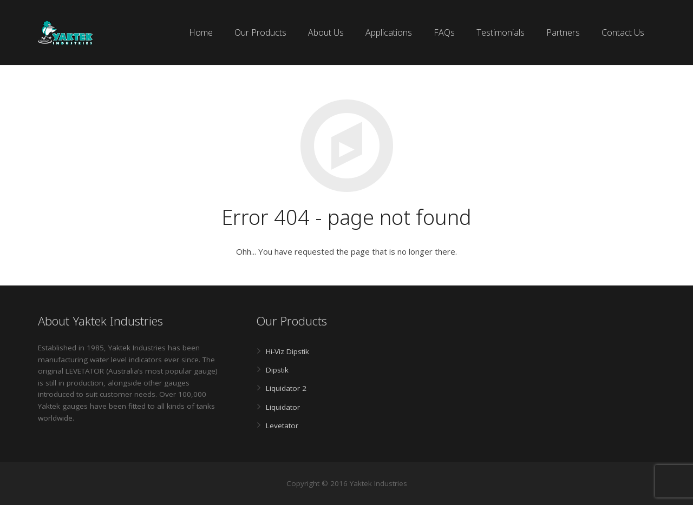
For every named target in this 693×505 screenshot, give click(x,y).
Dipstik (277, 370)
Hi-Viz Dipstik (287, 351)
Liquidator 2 (286, 388)
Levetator (282, 425)
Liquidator (283, 407)
